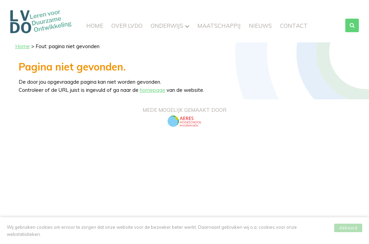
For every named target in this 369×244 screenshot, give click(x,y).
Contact (294, 25)
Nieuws (260, 25)
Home (94, 25)
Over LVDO (127, 25)
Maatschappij (219, 25)
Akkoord (348, 229)
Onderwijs (167, 25)
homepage (152, 90)
